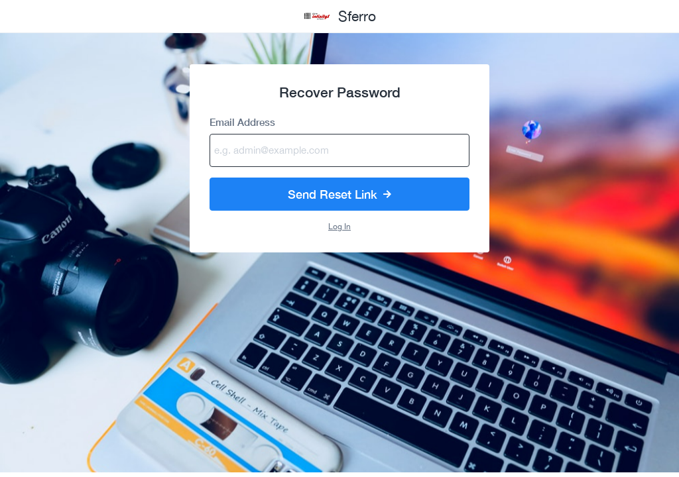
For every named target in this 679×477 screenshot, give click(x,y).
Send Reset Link (339, 194)
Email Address (242, 122)
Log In (339, 226)
